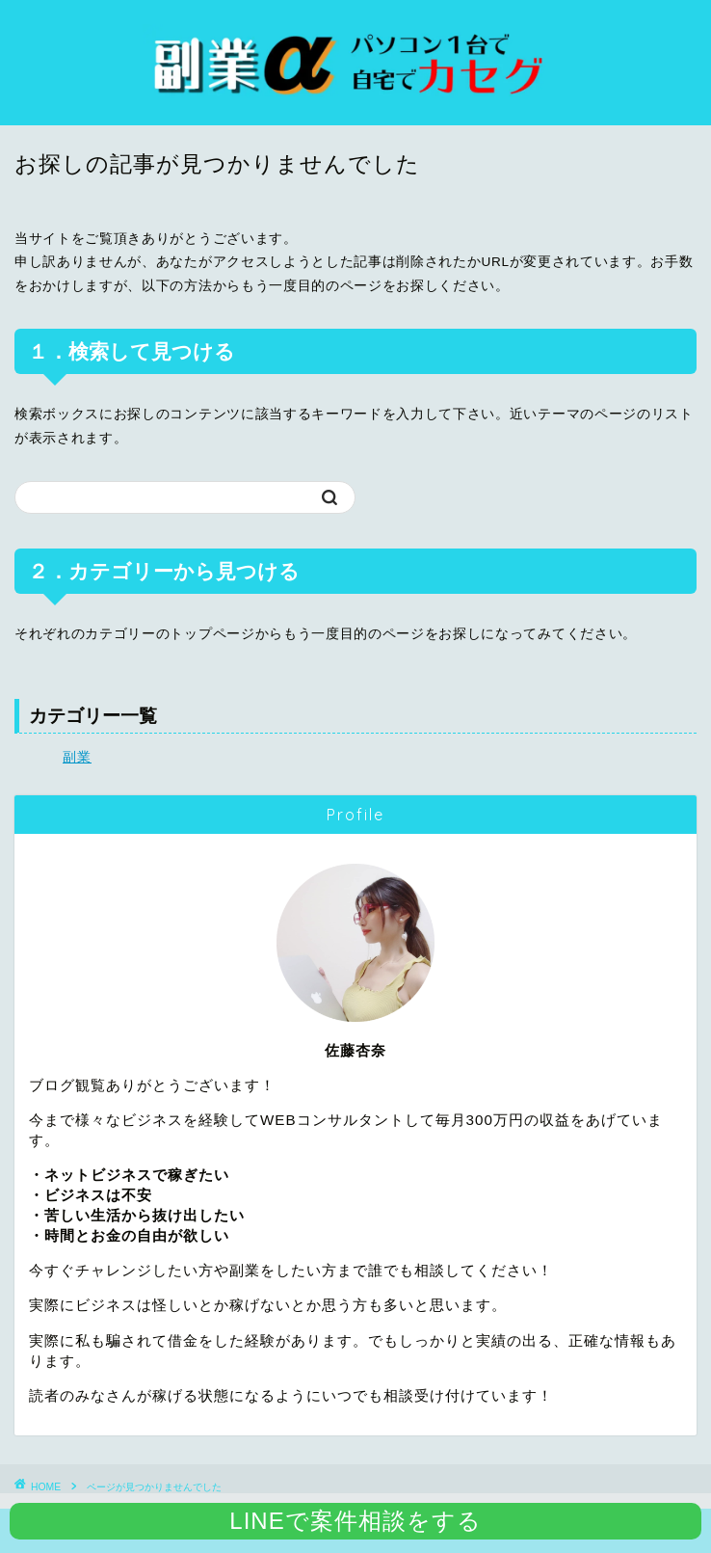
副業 (77, 757)
